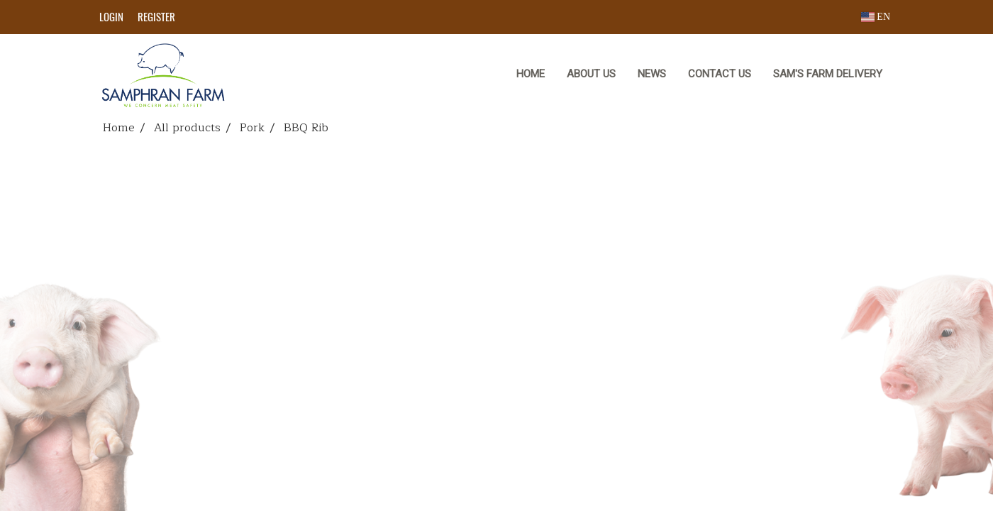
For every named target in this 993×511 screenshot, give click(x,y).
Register (156, 17)
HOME (530, 73)
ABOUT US (591, 73)
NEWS (652, 73)
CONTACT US (719, 73)
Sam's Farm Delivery (827, 73)
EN (875, 16)
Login (111, 17)
